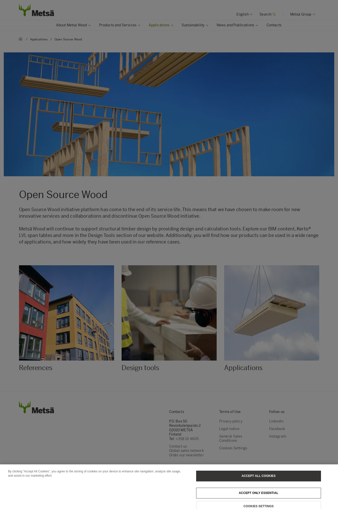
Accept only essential (258, 495)
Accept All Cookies (258, 478)
